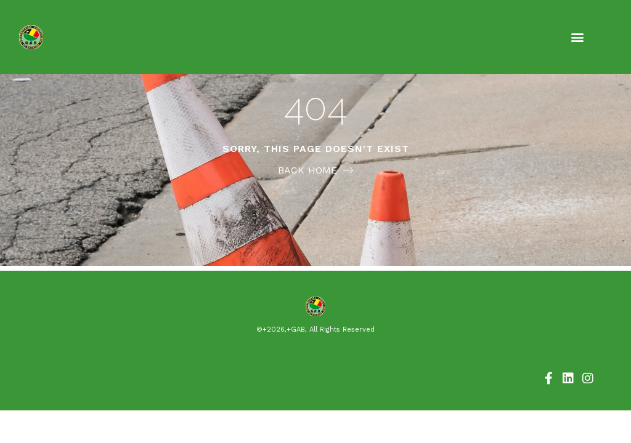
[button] (577, 37)
